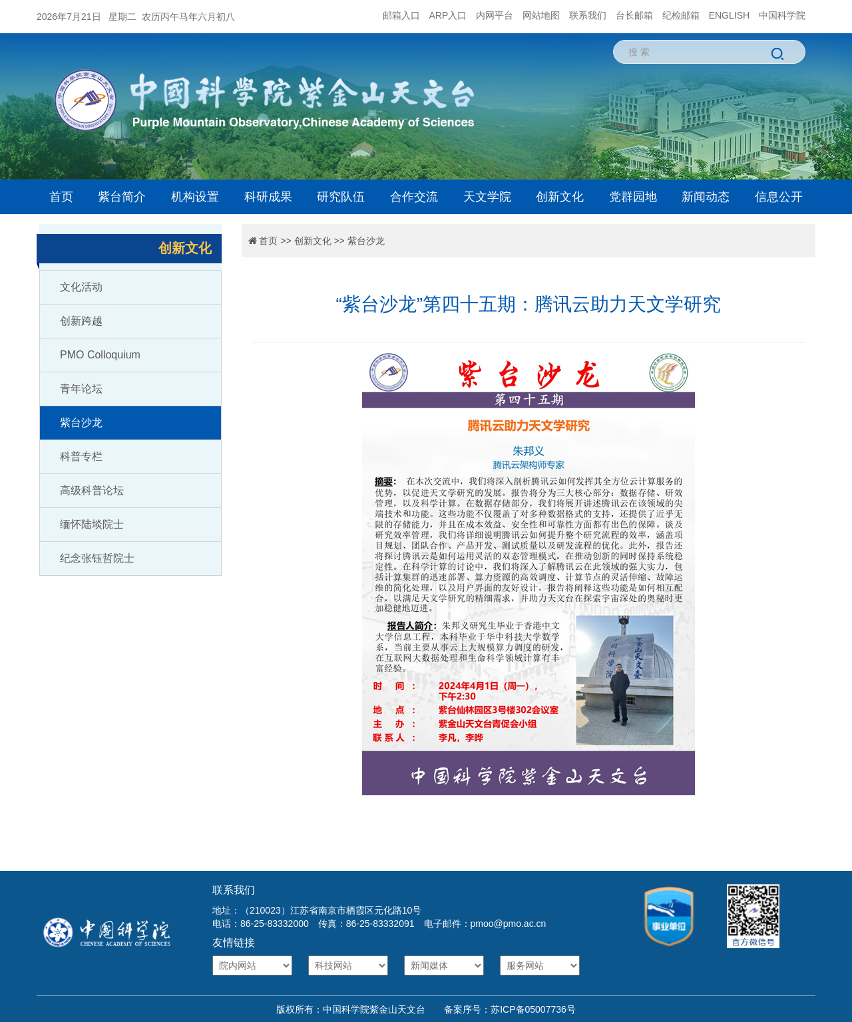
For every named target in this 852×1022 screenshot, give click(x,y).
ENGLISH (729, 15)
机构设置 (195, 196)
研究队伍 (341, 196)
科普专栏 (81, 456)
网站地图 (541, 15)
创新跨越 (81, 320)
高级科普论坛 (92, 490)
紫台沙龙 (81, 422)
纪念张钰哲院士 (97, 558)
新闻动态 (706, 196)
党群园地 (633, 196)
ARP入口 (448, 15)
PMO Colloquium (100, 354)
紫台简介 (122, 196)
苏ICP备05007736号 (533, 1009)
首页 (61, 196)
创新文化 (560, 196)
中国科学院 (782, 15)
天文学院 (487, 196)
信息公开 (779, 196)
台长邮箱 (634, 15)
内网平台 (494, 15)
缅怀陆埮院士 (92, 524)
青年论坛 (81, 388)
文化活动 (81, 287)
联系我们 (587, 15)
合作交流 (414, 196)
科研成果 (268, 196)
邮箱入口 (401, 15)
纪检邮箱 (681, 15)
